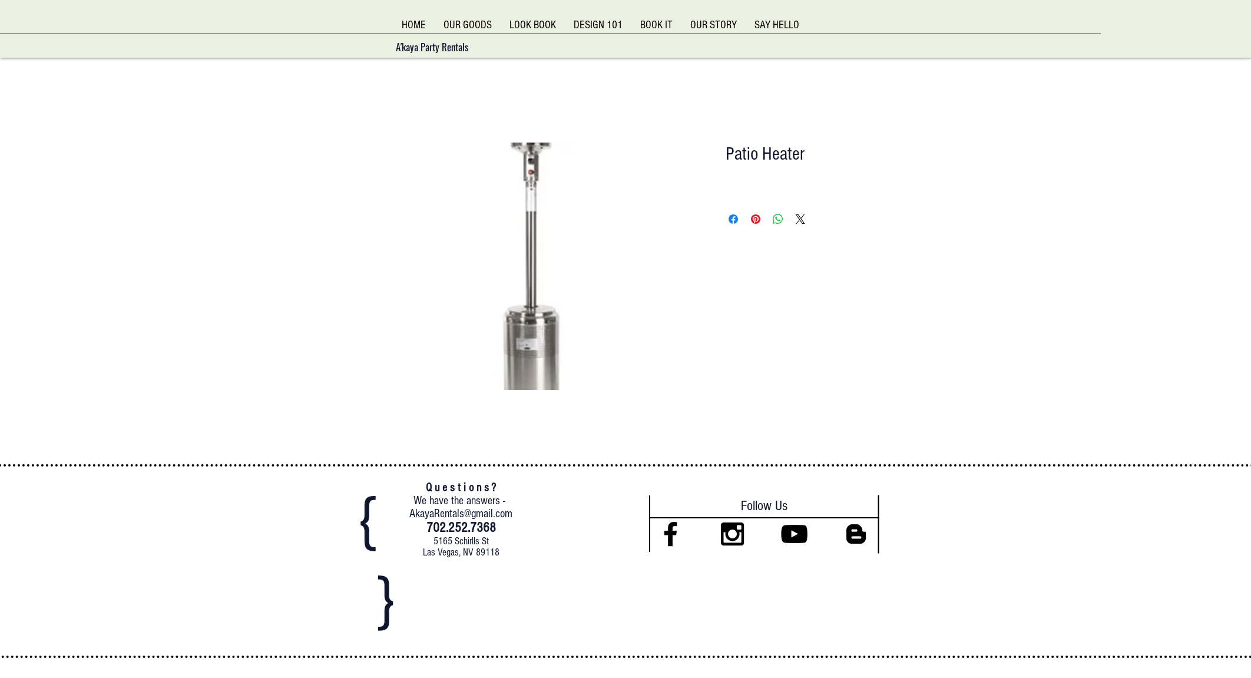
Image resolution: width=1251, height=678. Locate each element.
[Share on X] (800, 219)
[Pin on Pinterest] (756, 219)
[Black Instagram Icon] (732, 534)
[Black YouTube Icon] (794, 534)
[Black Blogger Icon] (856, 534)
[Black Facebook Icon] (670, 534)
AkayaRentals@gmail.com (460, 513)
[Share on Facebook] (733, 219)
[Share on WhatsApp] (778, 219)
